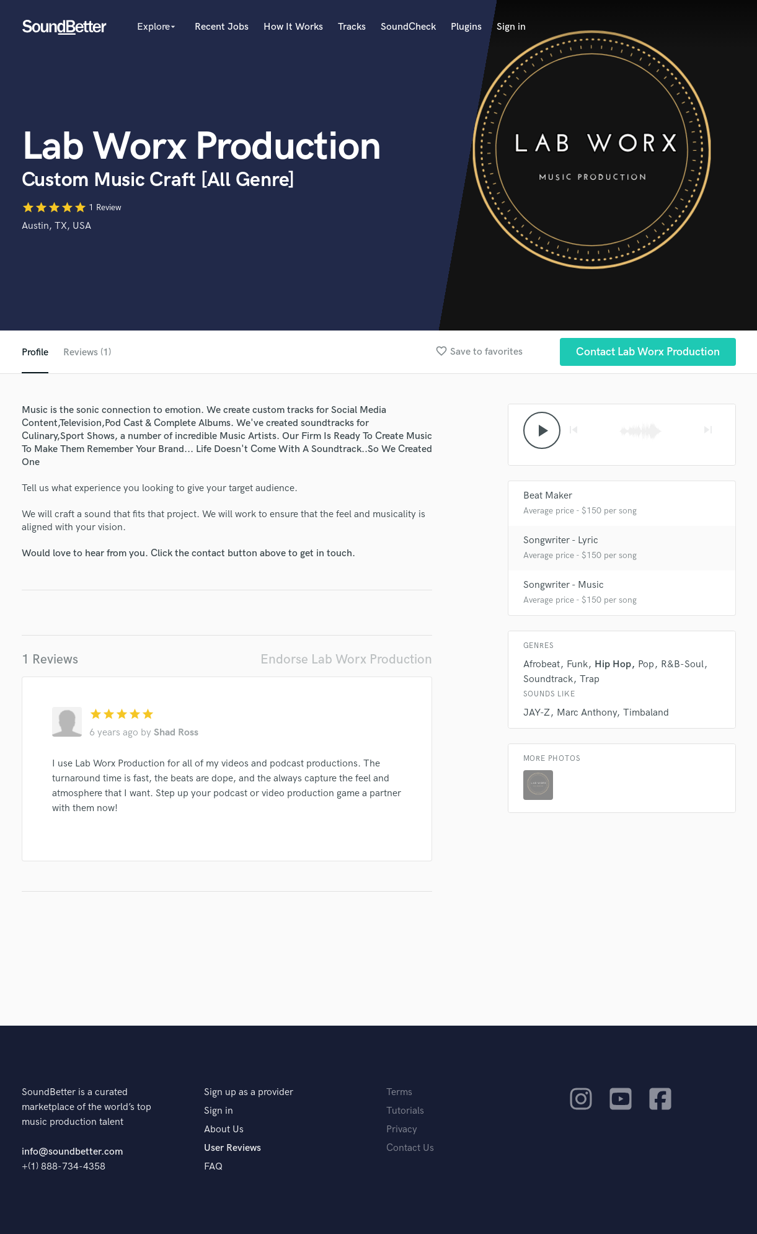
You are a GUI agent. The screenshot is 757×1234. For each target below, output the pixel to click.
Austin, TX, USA (56, 226)
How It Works (293, 27)
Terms (399, 1092)
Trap (590, 679)
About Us (224, 1129)
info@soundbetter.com (72, 1152)
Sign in (511, 27)
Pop (646, 664)
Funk (577, 664)
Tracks (352, 27)
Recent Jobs (222, 27)
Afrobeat (541, 664)
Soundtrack (548, 679)
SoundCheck (408, 27)
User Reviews (232, 1148)
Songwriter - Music (563, 585)
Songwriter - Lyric (560, 540)
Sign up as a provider (248, 1092)
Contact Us (410, 1148)
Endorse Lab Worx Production (346, 659)
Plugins (466, 27)
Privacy (401, 1129)
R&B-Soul (682, 664)
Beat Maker (547, 496)
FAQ (213, 1167)
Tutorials (405, 1111)
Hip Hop (613, 664)
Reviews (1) (87, 352)
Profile (35, 352)
